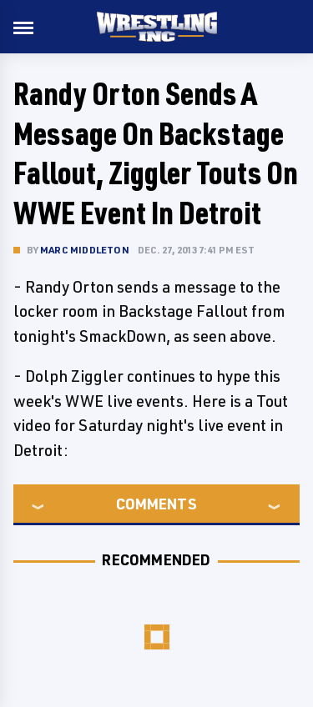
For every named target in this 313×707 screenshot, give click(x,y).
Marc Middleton (84, 249)
